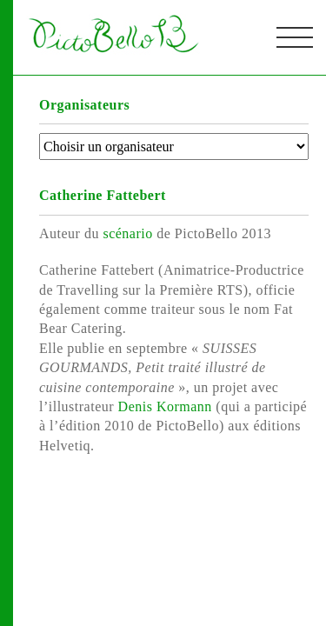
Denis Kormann (167, 406)
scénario (129, 233)
